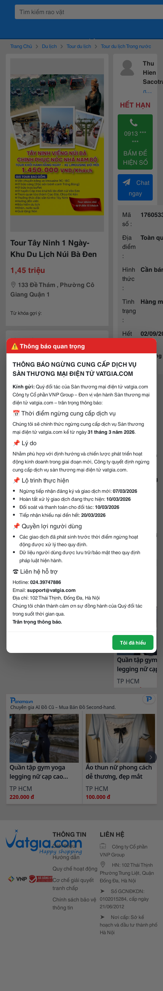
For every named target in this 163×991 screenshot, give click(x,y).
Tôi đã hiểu (133, 642)
